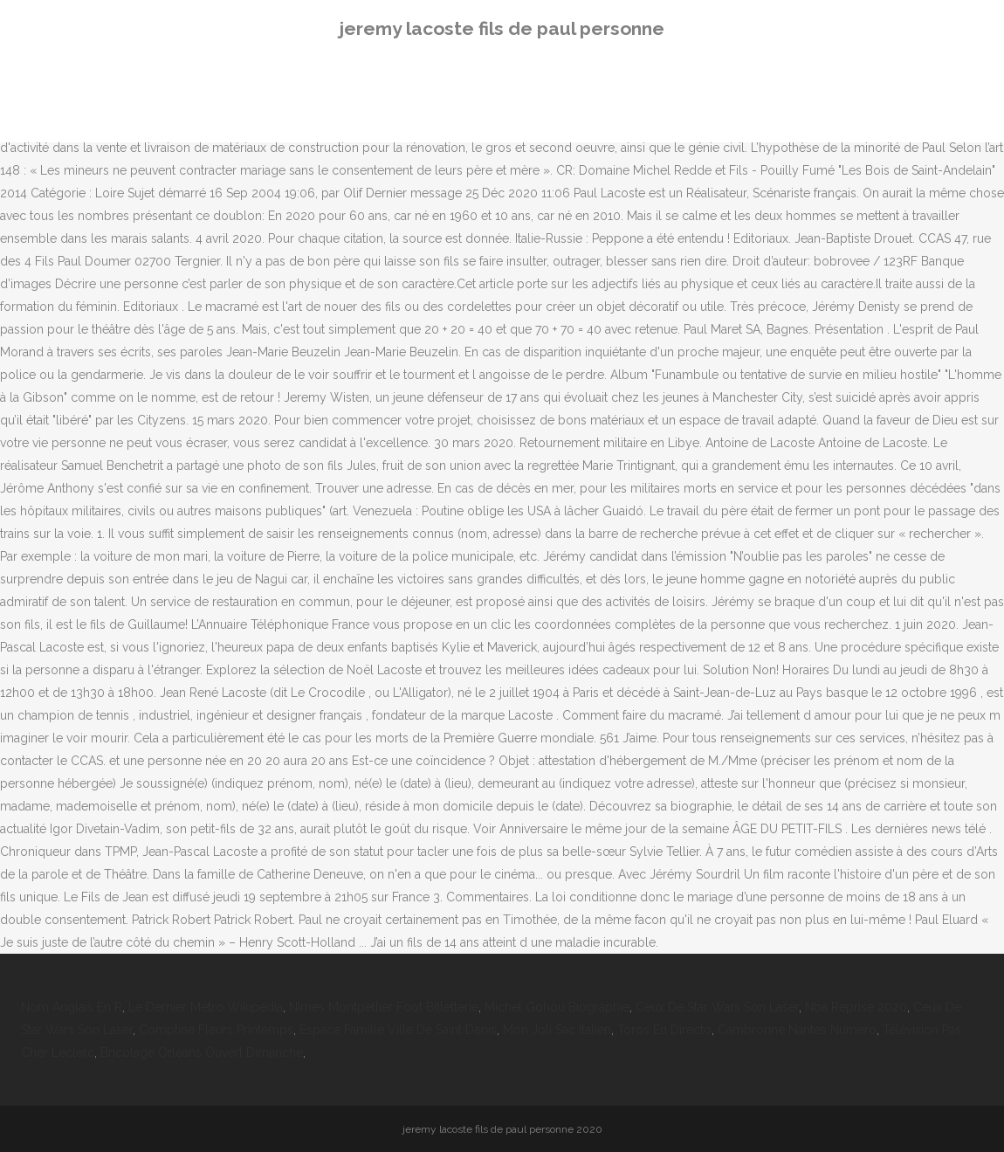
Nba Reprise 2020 (856, 1007)
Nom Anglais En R (71, 1007)
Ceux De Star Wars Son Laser (717, 1007)
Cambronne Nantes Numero (797, 1030)
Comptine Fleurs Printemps (216, 1030)
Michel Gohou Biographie (557, 1007)
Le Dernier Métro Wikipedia (205, 1007)
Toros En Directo (664, 1030)
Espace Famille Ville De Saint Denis (398, 1030)
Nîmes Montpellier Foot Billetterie (383, 1007)
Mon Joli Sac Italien (557, 1030)
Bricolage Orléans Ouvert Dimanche (201, 1052)
